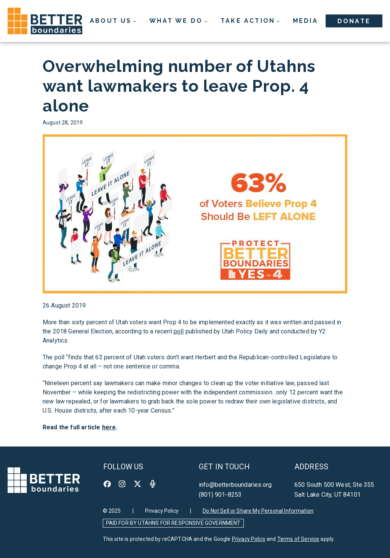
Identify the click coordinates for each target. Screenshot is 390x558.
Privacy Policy (162, 511)
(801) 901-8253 (220, 494)
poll (179, 331)
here (109, 427)
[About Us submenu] (113, 21)
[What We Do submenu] (178, 21)
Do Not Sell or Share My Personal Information (258, 511)
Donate (354, 21)
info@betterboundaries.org (235, 484)
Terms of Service (298, 539)
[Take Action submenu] (250, 21)
